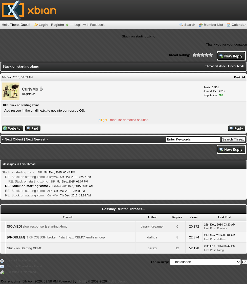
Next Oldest (14, 139)
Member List (213, 25)
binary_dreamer (152, 226)
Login (43, 25)
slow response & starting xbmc (45, 226)
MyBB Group (117, 281)
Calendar (239, 25)
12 (177, 248)
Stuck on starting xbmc (18, 172)
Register (57, 25)
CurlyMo (30, 89)
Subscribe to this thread (21, 271)
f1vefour (222, 228)
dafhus (152, 237)
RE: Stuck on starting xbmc (25, 177)
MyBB (81, 281)
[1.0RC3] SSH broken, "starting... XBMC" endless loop (65, 237)
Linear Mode (236, 66)
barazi (152, 248)
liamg (220, 250)
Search (189, 25)
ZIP (40, 172)
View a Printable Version (22, 260)
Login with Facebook (89, 25)
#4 (243, 77)
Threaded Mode (215, 66)
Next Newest (35, 139)
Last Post (210, 228)
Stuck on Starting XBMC (24, 248)
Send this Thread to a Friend (24, 266)
